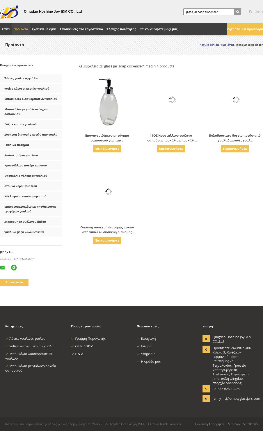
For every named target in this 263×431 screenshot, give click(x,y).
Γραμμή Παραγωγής (88, 338)
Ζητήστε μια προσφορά (245, 29)
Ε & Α (77, 354)
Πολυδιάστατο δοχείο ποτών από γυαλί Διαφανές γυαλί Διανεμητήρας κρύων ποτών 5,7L (235, 140)
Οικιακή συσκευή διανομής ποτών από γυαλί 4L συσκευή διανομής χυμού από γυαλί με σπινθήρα (107, 232)
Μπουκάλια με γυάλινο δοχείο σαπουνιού (26, 111)
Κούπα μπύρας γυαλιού (21, 155)
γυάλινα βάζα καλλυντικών (24, 232)
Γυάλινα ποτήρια (16, 145)
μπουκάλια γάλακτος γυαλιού (25, 176)
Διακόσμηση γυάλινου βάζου (25, 222)
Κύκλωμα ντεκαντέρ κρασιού (25, 196)
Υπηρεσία (146, 354)
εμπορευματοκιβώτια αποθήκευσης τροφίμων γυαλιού (30, 209)
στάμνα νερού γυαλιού (20, 186)
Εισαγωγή (146, 338)
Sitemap (234, 424)
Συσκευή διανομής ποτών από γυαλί (30, 134)
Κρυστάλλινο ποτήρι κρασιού (25, 165)
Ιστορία (145, 346)
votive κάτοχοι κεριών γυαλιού (26, 88)
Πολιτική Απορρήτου (210, 424)
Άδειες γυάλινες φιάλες (21, 78)
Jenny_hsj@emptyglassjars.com (226, 398)
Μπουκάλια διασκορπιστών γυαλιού (30, 99)
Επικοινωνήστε (107, 149)
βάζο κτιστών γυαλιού (20, 124)
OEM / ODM (82, 346)
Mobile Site (251, 424)
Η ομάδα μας (149, 361)
